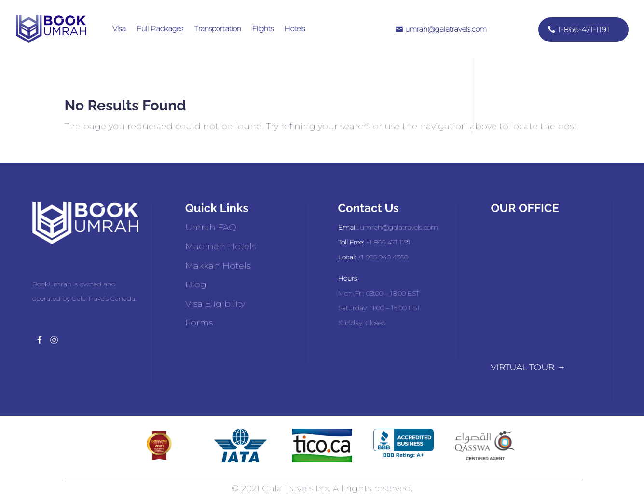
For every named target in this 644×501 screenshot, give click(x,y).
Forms (199, 322)
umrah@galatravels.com (446, 29)
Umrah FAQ (210, 227)
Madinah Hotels (220, 246)
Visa (119, 28)
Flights (263, 28)
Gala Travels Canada (103, 298)
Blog (195, 284)
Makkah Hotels (217, 265)
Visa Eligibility (215, 303)
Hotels (294, 28)
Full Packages (160, 28)
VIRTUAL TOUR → (528, 367)
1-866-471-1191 (583, 29)
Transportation (217, 28)
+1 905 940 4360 (383, 257)
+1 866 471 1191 (388, 242)
